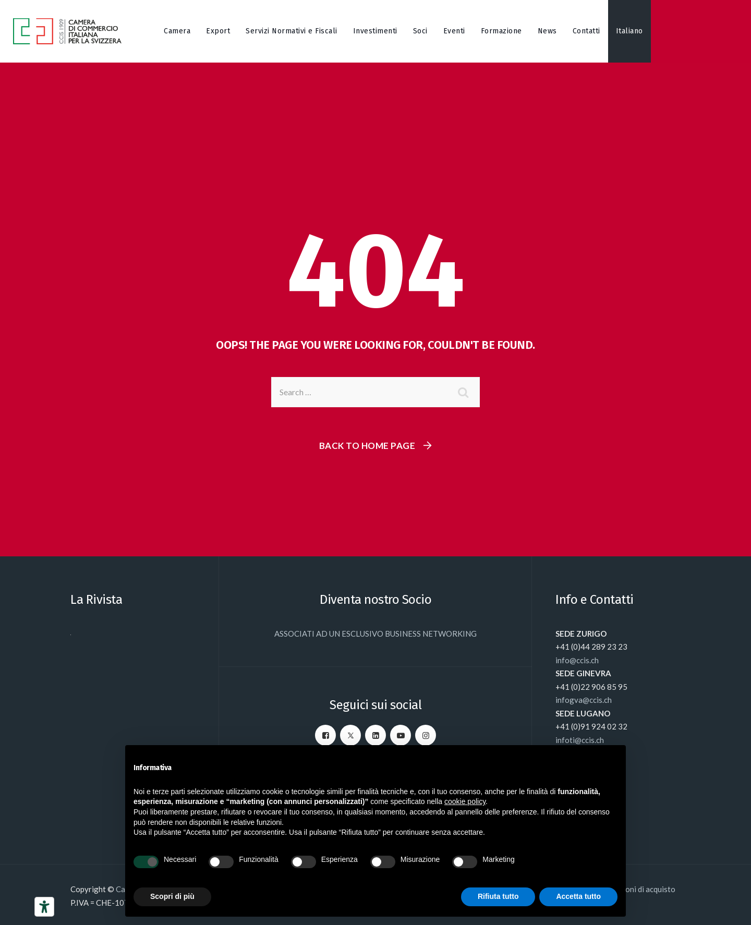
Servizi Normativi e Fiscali (291, 31)
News (547, 31)
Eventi (454, 31)
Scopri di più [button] (172, 896)
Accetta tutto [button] (578, 896)
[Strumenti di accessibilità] (44, 907)
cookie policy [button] (465, 801)
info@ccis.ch (577, 660)
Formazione (501, 31)
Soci (420, 31)
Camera (177, 31)
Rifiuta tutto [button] (498, 896)
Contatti (586, 31)
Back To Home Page (367, 445)
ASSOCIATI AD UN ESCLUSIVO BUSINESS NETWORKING (375, 633)
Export (218, 31)
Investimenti (375, 31)
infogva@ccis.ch (583, 699)
